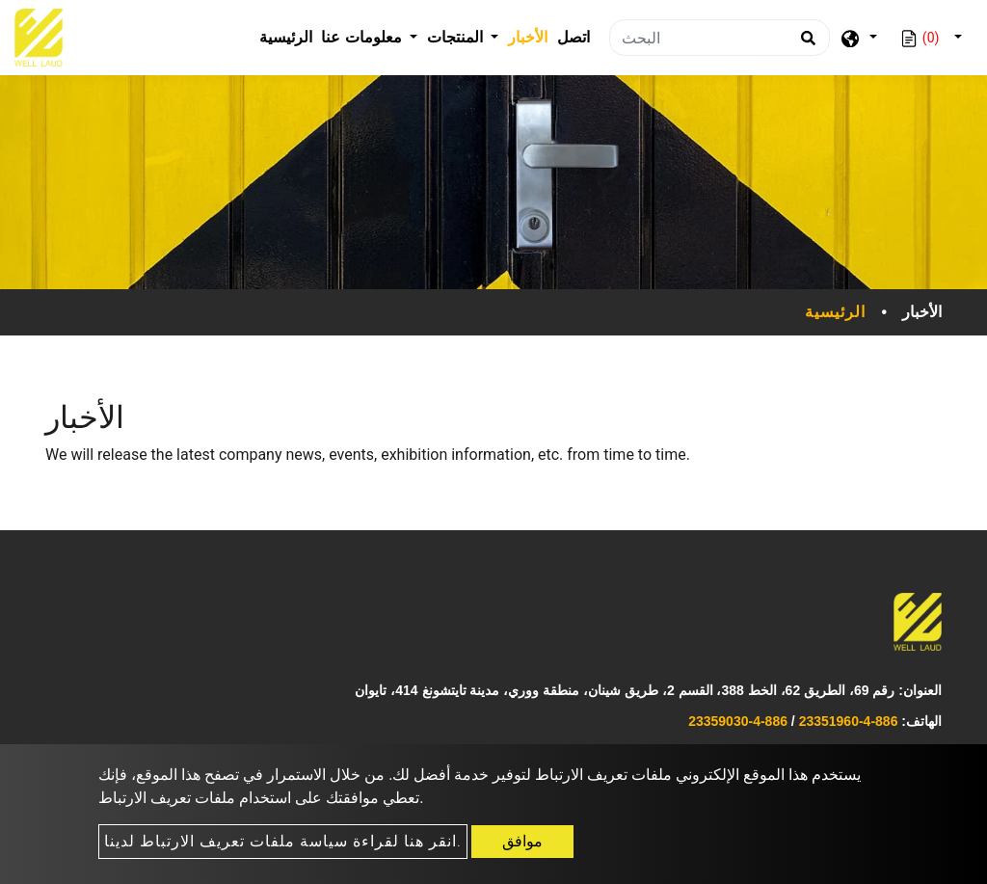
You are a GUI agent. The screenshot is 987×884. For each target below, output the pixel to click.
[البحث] (719, 37)
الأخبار (527, 37)
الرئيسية (288, 35)
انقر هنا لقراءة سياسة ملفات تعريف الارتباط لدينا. (283, 841)
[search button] (805, 44)
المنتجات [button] (457, 37)
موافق (522, 841)
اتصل (573, 37)
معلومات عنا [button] (363, 37)
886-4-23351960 (848, 721)
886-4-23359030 (737, 721)
